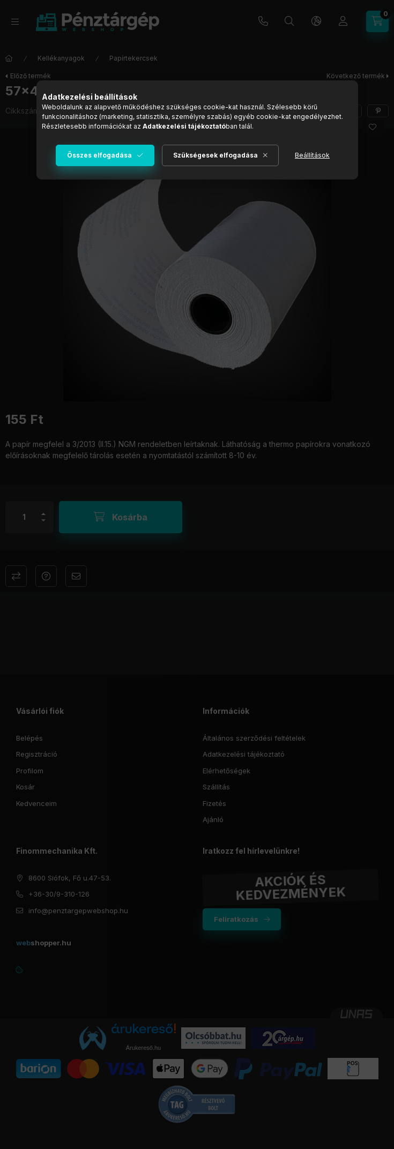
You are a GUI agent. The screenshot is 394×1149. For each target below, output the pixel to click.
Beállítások (312, 155)
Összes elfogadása (99, 155)
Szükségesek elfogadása (215, 155)
